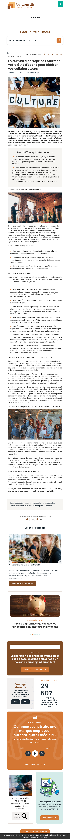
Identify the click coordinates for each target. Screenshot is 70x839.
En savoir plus (43, 837)
